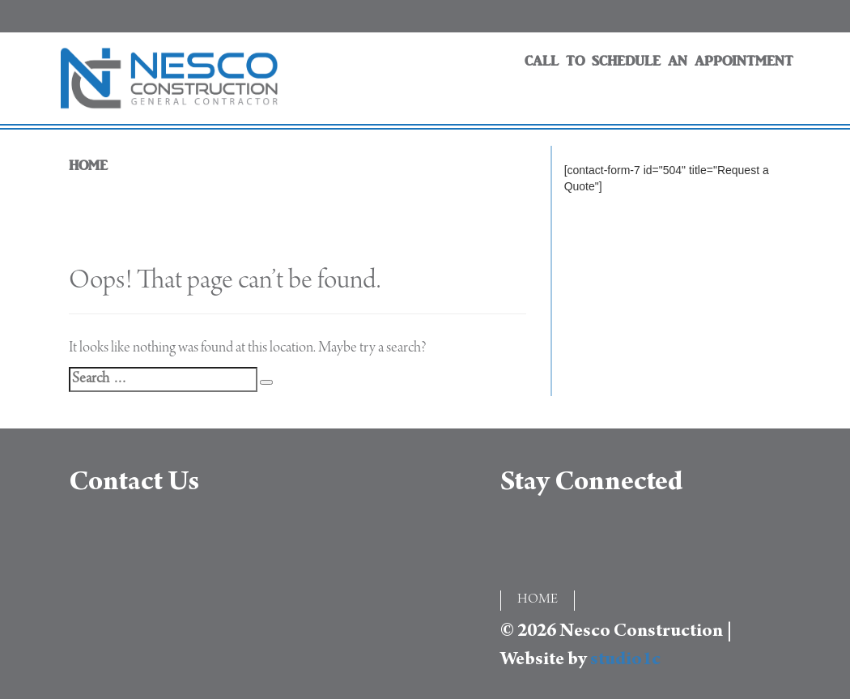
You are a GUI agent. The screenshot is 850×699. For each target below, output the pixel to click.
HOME (88, 165)
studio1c (625, 661)
